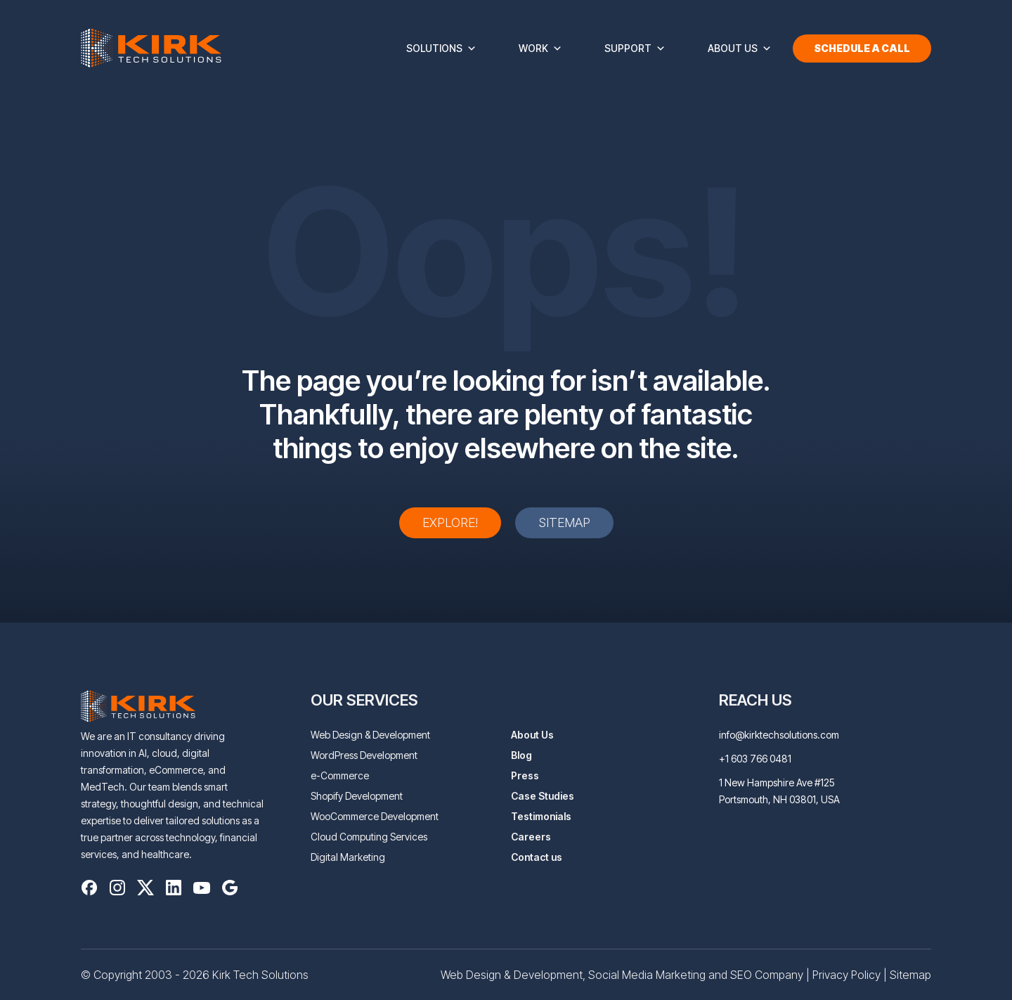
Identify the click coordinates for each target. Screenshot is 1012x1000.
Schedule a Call (862, 48)
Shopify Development (357, 796)
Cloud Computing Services (369, 837)
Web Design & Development (370, 735)
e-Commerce (340, 775)
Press (525, 775)
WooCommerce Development (375, 816)
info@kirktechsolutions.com (779, 735)
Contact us (536, 857)
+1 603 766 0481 (755, 759)
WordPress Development (364, 755)
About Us (740, 48)
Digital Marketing (348, 857)
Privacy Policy (846, 975)
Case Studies (542, 796)
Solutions (441, 48)
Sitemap (564, 522)
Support (635, 48)
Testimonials (541, 816)
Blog (521, 755)
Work (540, 48)
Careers (531, 837)
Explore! (450, 522)
